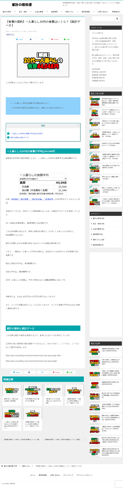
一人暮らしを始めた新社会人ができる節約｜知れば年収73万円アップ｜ (11, 425)
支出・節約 (23, 12)
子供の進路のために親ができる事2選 (32, 400)
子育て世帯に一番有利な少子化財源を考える (111, 362)
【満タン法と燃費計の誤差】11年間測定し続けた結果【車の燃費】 (111, 373)
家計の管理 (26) (98, 218)
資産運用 (54, 12)
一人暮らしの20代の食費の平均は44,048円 (27, 133)
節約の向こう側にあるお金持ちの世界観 (11, 400)
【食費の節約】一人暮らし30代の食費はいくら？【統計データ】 (74, 401)
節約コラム (70, 12)
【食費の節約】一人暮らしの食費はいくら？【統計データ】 (111, 134)
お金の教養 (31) (98, 229)
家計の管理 (7, 12)
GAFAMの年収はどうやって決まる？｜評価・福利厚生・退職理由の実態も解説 (111, 102)
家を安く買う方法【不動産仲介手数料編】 (111, 395)
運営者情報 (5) (98, 245)
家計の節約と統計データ (20, 137)
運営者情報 (86, 12)
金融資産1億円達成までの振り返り (110, 350)
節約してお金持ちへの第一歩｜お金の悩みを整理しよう (111, 190)
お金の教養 (39, 12)
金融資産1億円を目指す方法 (110, 383)
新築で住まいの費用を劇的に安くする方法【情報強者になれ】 (111, 417)
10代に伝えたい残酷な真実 (110, 178)
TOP (10, 466)
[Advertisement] (106, 294)
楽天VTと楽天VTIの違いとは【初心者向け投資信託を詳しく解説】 (111, 440)
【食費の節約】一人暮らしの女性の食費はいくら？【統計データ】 (32, 424)
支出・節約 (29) (98, 224)
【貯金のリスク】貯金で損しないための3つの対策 (53, 401)
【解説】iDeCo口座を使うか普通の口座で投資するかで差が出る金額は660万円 (111, 452)
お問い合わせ (103, 12)
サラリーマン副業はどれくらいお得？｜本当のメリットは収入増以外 (111, 112)
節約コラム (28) (98, 240)
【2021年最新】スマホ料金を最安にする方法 (111, 406)
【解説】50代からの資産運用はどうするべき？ (111, 429)
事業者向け (116, 12)
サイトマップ (68, 475)
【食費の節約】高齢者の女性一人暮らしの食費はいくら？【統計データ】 (111, 156)
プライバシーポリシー (84, 475)
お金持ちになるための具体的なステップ (111, 144)
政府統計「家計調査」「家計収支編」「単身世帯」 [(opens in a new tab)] (33, 199)
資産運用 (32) (98, 234)
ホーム (32, 475)
